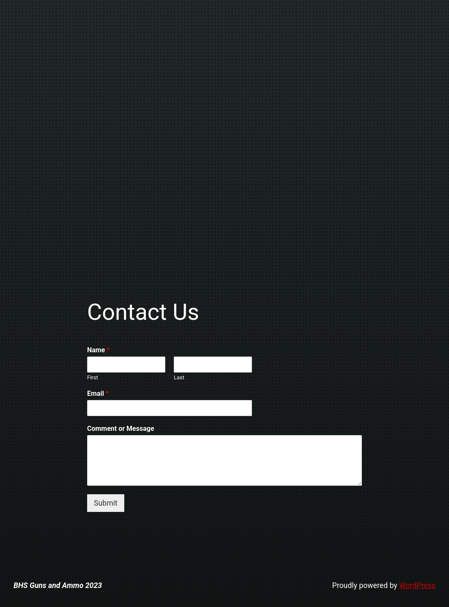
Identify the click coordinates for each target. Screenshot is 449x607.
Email (98, 393)
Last (179, 377)
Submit (106, 503)
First (92, 377)
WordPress (417, 585)
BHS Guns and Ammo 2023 (58, 585)
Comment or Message (120, 429)
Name (98, 350)
